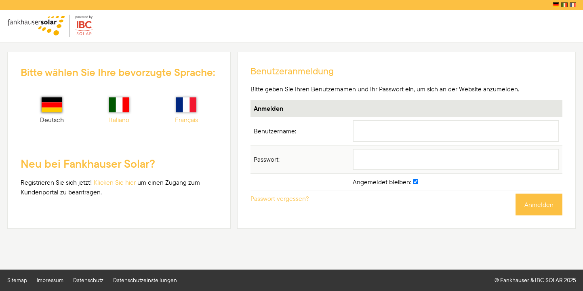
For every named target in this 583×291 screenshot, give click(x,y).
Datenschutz (88, 280)
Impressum (50, 280)
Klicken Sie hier (115, 182)
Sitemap (17, 280)
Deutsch (52, 110)
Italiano (119, 110)
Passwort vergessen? (279, 198)
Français (186, 110)
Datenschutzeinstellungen (145, 280)
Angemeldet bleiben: (385, 182)
